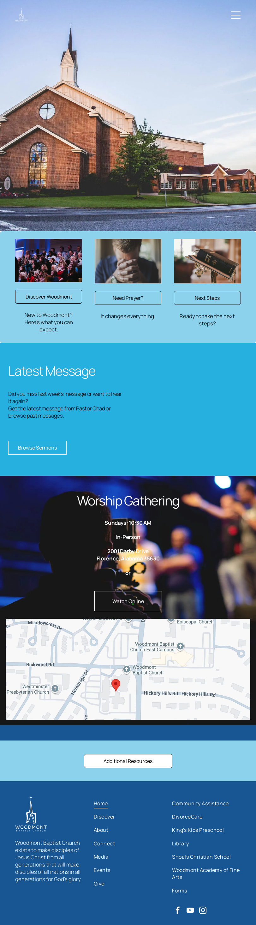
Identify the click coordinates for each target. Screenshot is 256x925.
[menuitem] (128, 803)
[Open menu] (236, 15)
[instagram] (202, 911)
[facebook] (177, 911)
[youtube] (190, 911)
